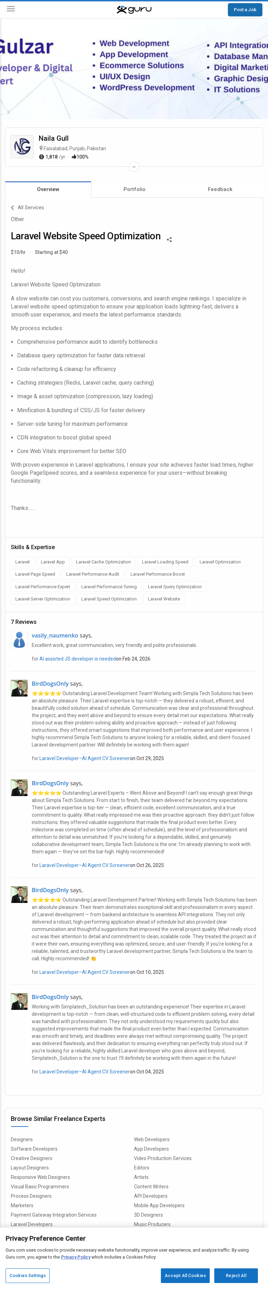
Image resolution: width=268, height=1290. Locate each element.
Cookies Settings (27, 1275)
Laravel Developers (32, 1224)
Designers (22, 1139)
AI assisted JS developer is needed (77, 659)
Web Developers (152, 1139)
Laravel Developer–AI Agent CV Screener (84, 758)
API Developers (151, 1196)
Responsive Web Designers (40, 1177)
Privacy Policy (75, 1257)
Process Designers (31, 1196)
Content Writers (151, 1186)
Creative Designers (31, 1158)
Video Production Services (163, 1158)
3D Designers (148, 1215)
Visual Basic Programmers (40, 1186)
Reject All (236, 1275)
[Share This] (169, 239)
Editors (141, 1168)
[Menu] (11, 9)
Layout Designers (30, 1168)
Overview (48, 189)
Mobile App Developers (159, 1205)
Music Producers (152, 1224)
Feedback (220, 189)
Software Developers (34, 1149)
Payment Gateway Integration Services (54, 1215)
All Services (27, 207)
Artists (141, 1177)
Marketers (22, 1205)
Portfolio (135, 189)
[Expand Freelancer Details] (134, 166)
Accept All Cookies (185, 1275)
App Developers (151, 1149)
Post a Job (245, 9)
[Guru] (134, 10)
